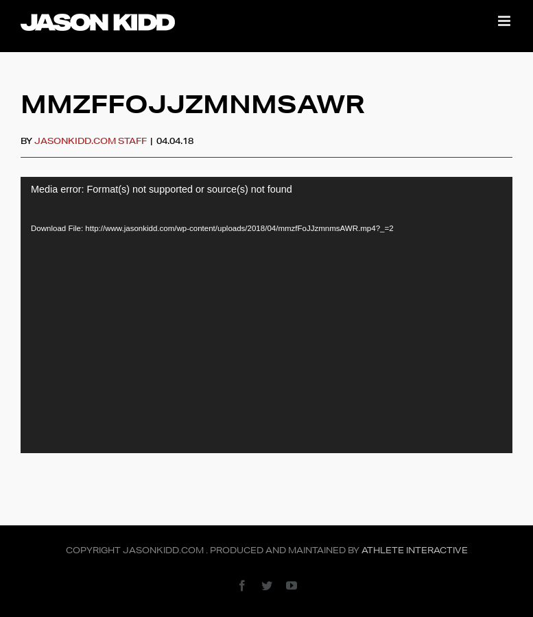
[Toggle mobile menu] (505, 21)
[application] (266, 315)
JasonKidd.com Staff (90, 141)
